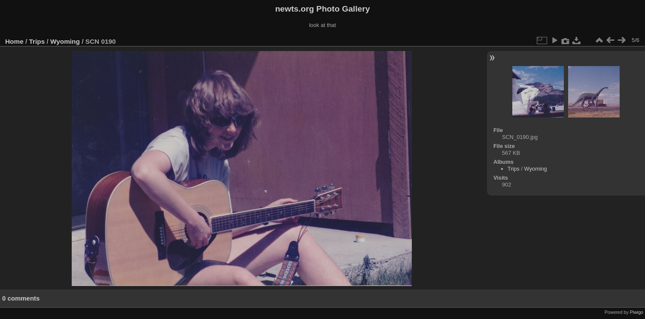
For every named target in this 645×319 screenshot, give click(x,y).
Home (14, 41)
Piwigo (636, 312)
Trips (37, 41)
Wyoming (65, 41)
